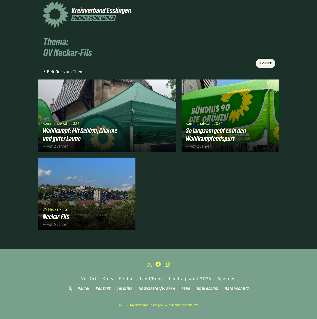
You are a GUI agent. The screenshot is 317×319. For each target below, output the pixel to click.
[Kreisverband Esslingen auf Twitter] (261, 5)
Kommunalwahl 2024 (60, 123)
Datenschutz (237, 288)
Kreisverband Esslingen (146, 305)
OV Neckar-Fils (54, 209)
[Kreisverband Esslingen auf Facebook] (267, 5)
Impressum (208, 288)
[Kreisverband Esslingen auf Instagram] (273, 5)
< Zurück (265, 63)
